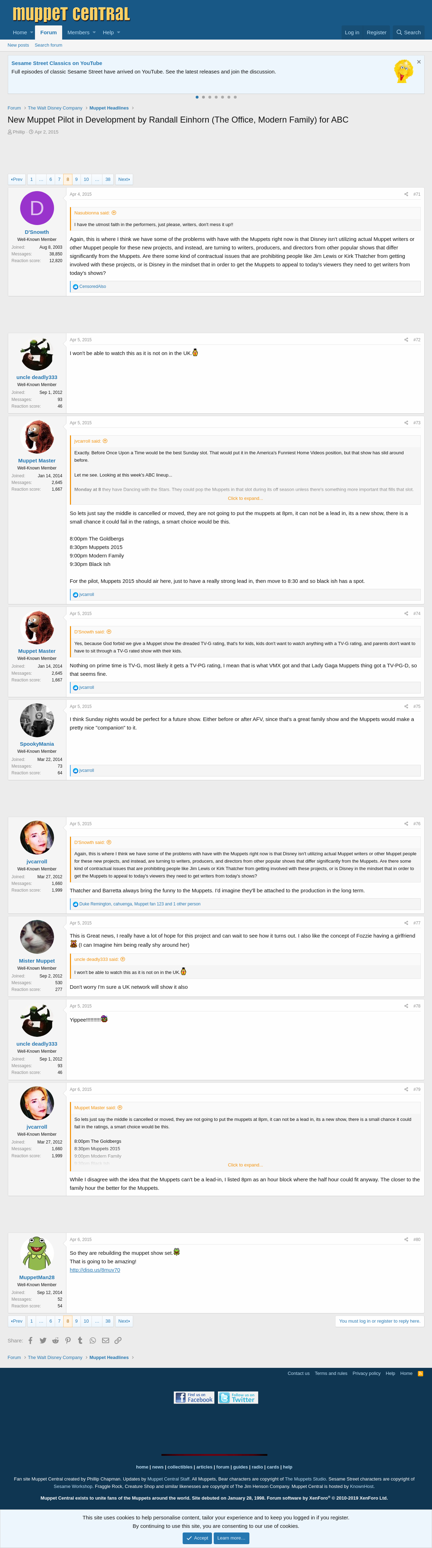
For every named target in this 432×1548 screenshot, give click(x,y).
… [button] (41, 179)
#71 (416, 194)
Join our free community (130, 72)
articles (205, 1467)
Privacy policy (366, 1373)
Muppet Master (37, 460)
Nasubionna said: (92, 212)
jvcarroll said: (88, 441)
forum (222, 1467)
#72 (416, 339)
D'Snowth (37, 232)
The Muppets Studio (305, 1479)
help (287, 1467)
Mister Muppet (37, 961)
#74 (416, 613)
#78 (416, 1006)
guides (240, 1467)
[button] (31, 32)
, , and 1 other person (140, 904)
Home (20, 32)
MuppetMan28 (36, 1277)
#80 (416, 1239)
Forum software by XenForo (327, 1498)
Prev (18, 179)
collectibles (180, 1467)
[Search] (409, 32)
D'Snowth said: (90, 631)
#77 (416, 923)
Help (108, 32)
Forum (48, 32)
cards (273, 1467)
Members (78, 32)
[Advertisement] (216, 155)
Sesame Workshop (73, 1486)
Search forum (48, 45)
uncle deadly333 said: (97, 959)
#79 (416, 1089)
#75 (416, 706)
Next (123, 179)
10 (86, 179)
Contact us (298, 1373)
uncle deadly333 (37, 377)
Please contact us (288, 72)
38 (107, 179)
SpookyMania (37, 744)
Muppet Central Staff (168, 1479)
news (158, 1467)
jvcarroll (36, 861)
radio (257, 1467)
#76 (416, 823)
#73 (416, 422)
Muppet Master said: (95, 1107)
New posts (18, 45)
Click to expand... (245, 498)
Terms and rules (331, 1373)
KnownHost (361, 1486)
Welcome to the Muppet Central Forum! (61, 63)
